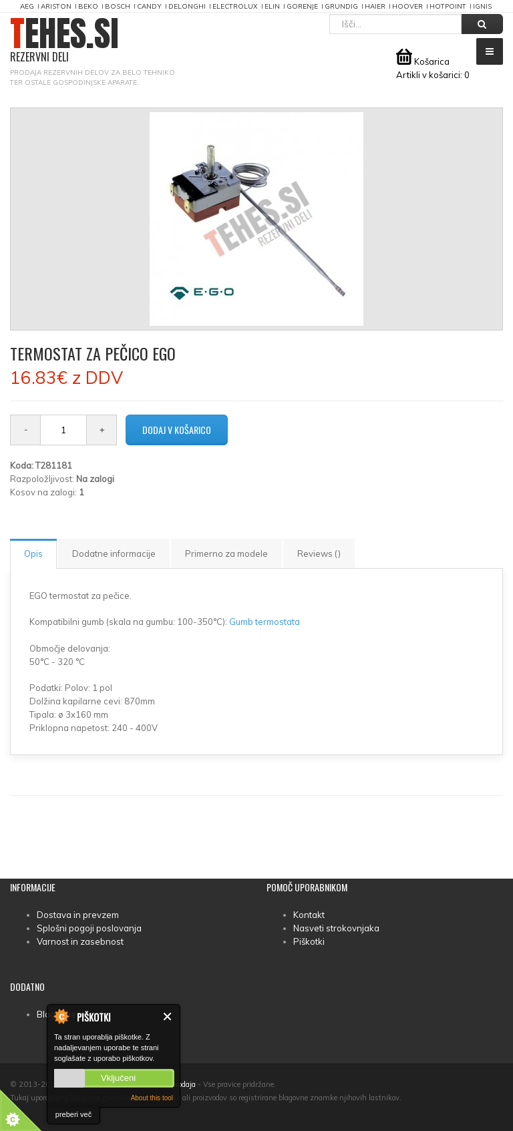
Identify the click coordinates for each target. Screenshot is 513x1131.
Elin (272, 6)
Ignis (482, 6)
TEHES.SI (64, 40)
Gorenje (302, 6)
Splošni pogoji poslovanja (89, 928)
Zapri (168, 1016)
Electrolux (235, 6)
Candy (149, 6)
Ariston (56, 6)
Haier (375, 6)
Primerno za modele (226, 553)
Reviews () (319, 553)
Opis (33, 553)
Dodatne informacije (114, 553)
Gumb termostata (264, 621)
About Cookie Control (60, 1016)
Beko (88, 6)
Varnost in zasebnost (80, 941)
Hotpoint (448, 6)
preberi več (73, 1114)
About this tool (152, 1098)
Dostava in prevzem (78, 914)
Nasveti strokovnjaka (336, 928)
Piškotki (309, 941)
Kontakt (309, 914)
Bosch (117, 6)
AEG (27, 6)
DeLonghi (187, 6)
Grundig (341, 6)
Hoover (407, 6)
